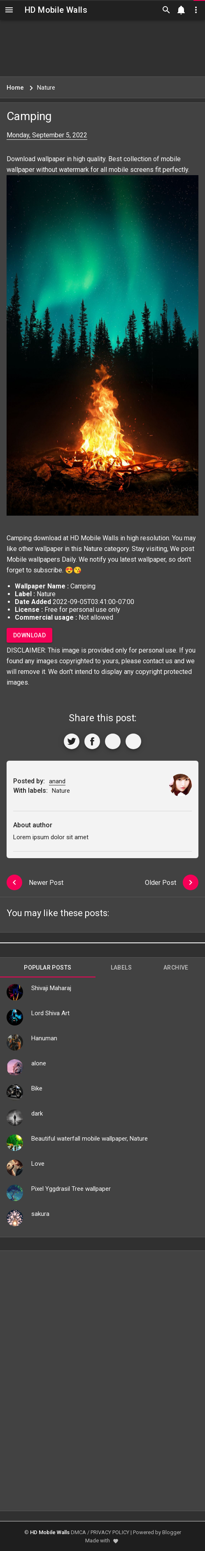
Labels (121, 967)
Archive (176, 967)
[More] (133, 741)
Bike (36, 1088)
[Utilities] (196, 9)
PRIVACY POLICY (110, 1532)
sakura (40, 1214)
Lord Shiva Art (50, 1013)
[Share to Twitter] (71, 741)
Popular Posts (47, 967)
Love (37, 1163)
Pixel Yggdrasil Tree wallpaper (71, 1188)
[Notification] (181, 9)
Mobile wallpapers (33, 559)
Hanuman (44, 1038)
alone (38, 1063)
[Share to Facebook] (92, 741)
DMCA (78, 1532)
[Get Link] (113, 741)
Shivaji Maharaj (51, 988)
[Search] (166, 9)
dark (37, 1113)
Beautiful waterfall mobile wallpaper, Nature (89, 1138)
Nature (93, 549)
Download (29, 635)
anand (57, 781)
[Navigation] (9, 9)
